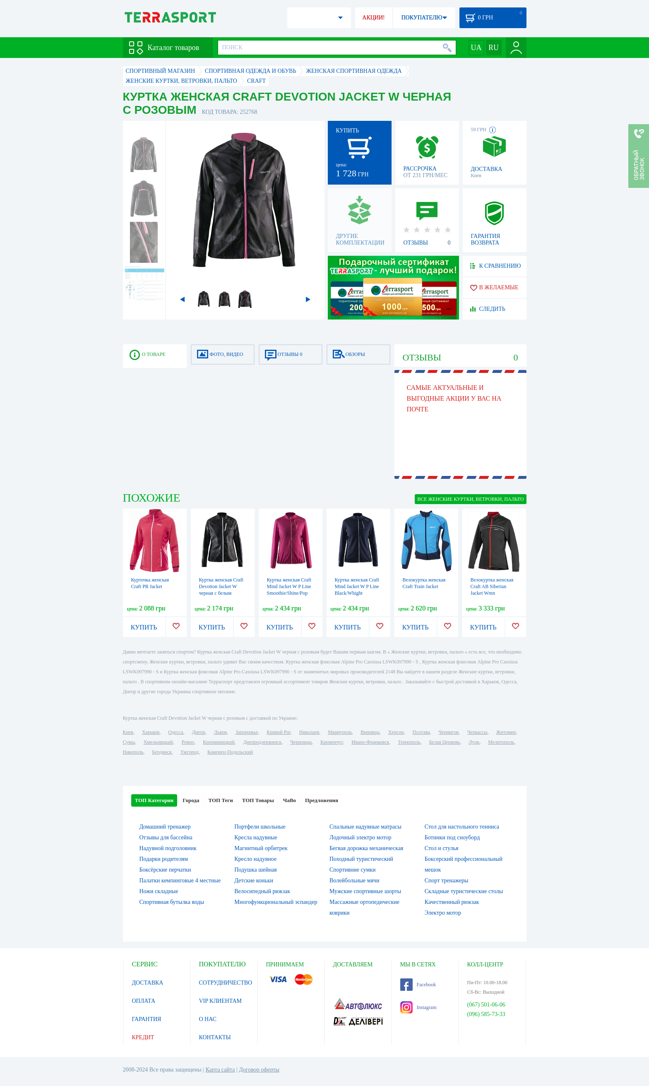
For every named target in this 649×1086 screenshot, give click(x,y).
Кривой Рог (278, 732)
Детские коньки (253, 880)
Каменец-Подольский (230, 752)
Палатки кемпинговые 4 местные (180, 880)
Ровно (188, 742)
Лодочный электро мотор (360, 837)
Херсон (396, 732)
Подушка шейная (255, 870)
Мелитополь (501, 742)
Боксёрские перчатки (165, 870)
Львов (220, 732)
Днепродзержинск (262, 742)
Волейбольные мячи (354, 880)
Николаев (309, 732)
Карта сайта (220, 1070)
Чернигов (449, 732)
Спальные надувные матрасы (365, 827)
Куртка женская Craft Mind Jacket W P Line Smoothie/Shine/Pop (289, 586)
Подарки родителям (163, 859)
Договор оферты (259, 1070)
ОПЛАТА (144, 1001)
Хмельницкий (158, 742)
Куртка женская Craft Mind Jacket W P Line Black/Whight (357, 586)
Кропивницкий (218, 742)
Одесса (175, 732)
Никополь (133, 752)
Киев (128, 732)
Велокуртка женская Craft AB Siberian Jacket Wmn (492, 586)
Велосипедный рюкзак (262, 891)
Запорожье (247, 732)
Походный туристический (361, 859)
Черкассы (477, 732)
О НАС (207, 1019)
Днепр (198, 732)
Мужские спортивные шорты (365, 891)
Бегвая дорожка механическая (366, 848)
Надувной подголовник (168, 848)
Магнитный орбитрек (260, 848)
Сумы (129, 742)
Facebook (418, 984)
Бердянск (162, 752)
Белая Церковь (444, 742)
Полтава (421, 732)
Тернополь (409, 742)
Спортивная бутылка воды (171, 902)
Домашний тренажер (165, 827)
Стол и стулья (442, 848)
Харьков (150, 732)
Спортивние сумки (352, 870)
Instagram (418, 1007)
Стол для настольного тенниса (462, 827)
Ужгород (189, 752)
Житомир (506, 732)
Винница (370, 732)
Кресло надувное (255, 859)
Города (191, 800)
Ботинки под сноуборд (452, 837)
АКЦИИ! (373, 17)
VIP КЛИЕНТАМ (220, 1001)
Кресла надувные (255, 837)
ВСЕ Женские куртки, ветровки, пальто (470, 499)
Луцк (474, 742)
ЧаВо (289, 800)
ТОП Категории (154, 800)
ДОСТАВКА (147, 983)
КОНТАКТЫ (215, 1037)
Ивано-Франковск (370, 742)
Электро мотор (443, 913)
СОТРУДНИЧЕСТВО (225, 983)
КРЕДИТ (143, 1037)
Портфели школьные (259, 827)
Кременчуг (331, 742)
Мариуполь (340, 732)
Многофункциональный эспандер (275, 902)
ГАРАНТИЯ (146, 1019)
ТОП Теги (220, 800)
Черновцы (301, 742)
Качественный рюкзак (452, 902)
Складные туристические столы (464, 891)
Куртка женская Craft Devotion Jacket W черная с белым (221, 586)
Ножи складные (158, 891)
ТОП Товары (258, 800)
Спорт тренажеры (447, 880)
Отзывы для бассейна (165, 837)
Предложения (321, 800)
